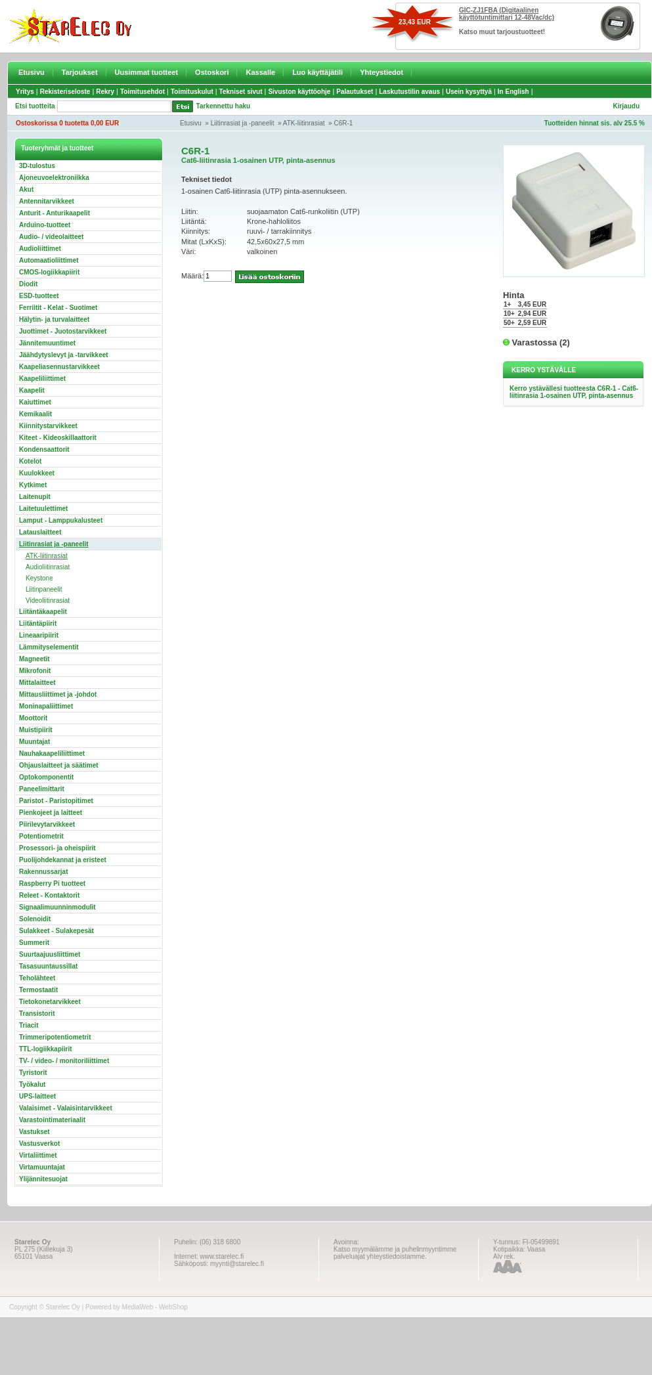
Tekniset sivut (241, 91)
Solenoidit (35, 919)
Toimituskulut (192, 91)
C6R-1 (343, 123)
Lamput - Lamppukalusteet (60, 520)
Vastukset (34, 1131)
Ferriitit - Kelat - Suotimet (58, 307)
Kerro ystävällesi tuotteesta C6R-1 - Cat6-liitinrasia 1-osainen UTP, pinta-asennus (574, 392)
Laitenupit (35, 496)
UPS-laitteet (37, 1096)
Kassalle (260, 72)
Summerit (34, 942)
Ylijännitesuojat (43, 1179)
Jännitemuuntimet (47, 343)
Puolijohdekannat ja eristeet (62, 859)
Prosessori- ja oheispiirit (57, 848)
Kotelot (30, 461)
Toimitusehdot (142, 91)
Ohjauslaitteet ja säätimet (58, 765)
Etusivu (31, 72)
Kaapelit (32, 390)
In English (513, 91)
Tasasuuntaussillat (48, 966)
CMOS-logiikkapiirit (49, 272)
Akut (26, 189)
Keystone (39, 578)
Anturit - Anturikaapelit (54, 213)
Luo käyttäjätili (317, 72)
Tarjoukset (80, 72)
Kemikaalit (35, 414)
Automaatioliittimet (49, 260)
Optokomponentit (46, 777)
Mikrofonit (35, 670)
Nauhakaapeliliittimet (52, 753)
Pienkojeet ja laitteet (50, 812)
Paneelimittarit (41, 789)
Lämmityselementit (49, 647)
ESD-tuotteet (39, 295)
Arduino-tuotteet (44, 225)
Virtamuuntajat (42, 1167)
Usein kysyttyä (469, 91)
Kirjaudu (626, 106)
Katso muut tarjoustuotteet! (502, 31)
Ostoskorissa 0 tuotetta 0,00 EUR (67, 123)
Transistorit (36, 1013)
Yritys (25, 91)
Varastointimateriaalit (52, 1120)
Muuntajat (34, 741)
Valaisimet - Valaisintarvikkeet (65, 1108)
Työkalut (32, 1084)
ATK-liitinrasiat (304, 123)
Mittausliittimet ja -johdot (58, 694)
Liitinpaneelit (44, 589)
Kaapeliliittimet (42, 378)
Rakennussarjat (43, 871)
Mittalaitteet (37, 682)
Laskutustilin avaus (409, 91)
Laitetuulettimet (43, 508)
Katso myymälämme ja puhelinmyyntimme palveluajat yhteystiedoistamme (395, 1253)
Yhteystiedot (381, 72)
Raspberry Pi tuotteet (52, 883)
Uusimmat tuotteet (147, 72)
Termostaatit (38, 989)
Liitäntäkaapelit (43, 611)
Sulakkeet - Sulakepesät (56, 930)
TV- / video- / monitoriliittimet (64, 1060)
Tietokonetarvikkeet (50, 1001)
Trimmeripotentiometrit (55, 1037)
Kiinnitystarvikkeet (48, 425)
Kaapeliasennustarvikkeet (59, 366)
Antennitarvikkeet (46, 201)
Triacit (28, 1025)
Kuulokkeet (36, 473)
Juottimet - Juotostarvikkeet (62, 331)
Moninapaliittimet (46, 706)
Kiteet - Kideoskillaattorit (58, 437)
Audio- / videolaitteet (51, 236)
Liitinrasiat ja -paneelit (242, 123)
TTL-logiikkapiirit (45, 1049)
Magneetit (34, 659)
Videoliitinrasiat (48, 600)
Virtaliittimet (38, 1155)
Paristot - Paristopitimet (56, 800)
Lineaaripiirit (38, 635)
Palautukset (354, 91)
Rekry (105, 91)
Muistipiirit (36, 729)
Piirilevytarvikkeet (47, 824)
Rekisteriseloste (65, 91)
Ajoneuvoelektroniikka (54, 177)
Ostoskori (211, 72)
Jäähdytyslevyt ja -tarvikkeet (63, 355)
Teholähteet (37, 978)
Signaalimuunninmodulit (57, 907)
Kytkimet (33, 485)
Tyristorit (33, 1072)
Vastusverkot (39, 1143)
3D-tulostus (37, 165)
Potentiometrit (41, 836)
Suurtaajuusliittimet (49, 954)
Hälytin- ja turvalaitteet (54, 319)
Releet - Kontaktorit (49, 895)
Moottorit (33, 718)
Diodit (28, 284)
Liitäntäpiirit (37, 623)
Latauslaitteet (40, 532)
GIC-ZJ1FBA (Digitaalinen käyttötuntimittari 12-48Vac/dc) (506, 14)
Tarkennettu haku (223, 106)
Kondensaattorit (44, 449)
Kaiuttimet (35, 402)
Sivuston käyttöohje (299, 91)
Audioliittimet (40, 248)
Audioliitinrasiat (48, 567)
